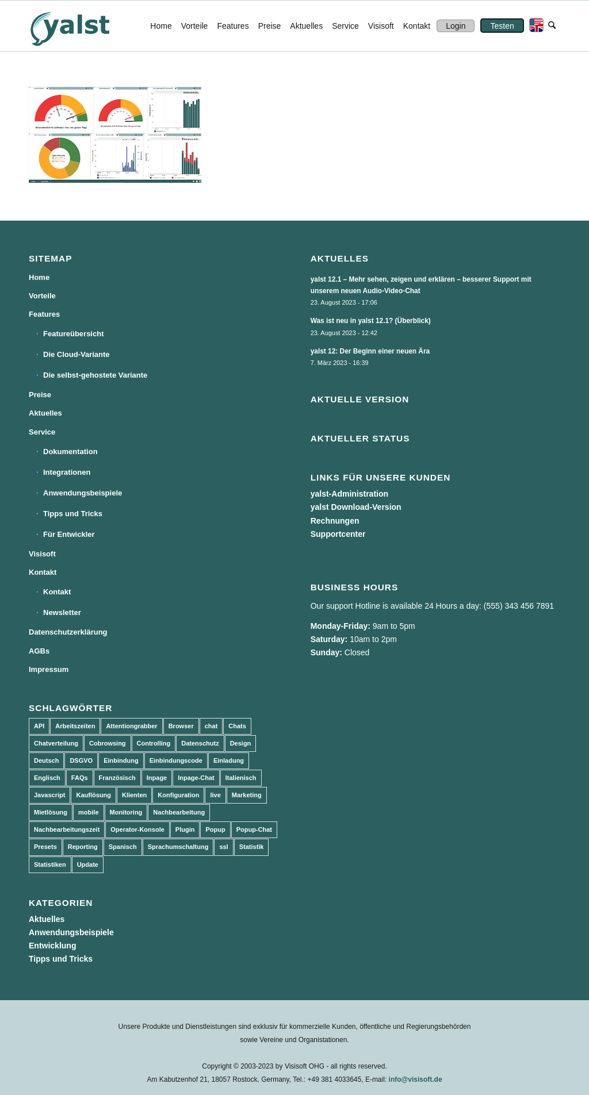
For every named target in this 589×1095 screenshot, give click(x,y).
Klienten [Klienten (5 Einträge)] (134, 795)
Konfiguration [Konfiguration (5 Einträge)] (178, 795)
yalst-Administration (349, 493)
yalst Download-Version (356, 507)
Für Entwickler (69, 534)
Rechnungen (335, 520)
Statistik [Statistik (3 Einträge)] (251, 846)
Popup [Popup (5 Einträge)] (215, 829)
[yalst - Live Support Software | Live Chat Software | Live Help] (84, 26)
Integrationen (66, 472)
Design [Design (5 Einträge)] (240, 743)
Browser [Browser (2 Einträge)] (181, 726)
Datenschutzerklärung (68, 632)
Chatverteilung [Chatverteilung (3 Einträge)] (56, 743)
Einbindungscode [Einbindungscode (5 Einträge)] (176, 760)
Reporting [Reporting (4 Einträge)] (83, 846)
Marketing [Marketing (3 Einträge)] (247, 795)
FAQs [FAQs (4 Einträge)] (79, 777)
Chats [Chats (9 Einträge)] (237, 726)
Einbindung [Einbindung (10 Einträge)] (121, 760)
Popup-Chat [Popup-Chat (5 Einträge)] (254, 829)
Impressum (48, 669)
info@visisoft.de (415, 1079)
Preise (40, 394)
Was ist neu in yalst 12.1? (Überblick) (371, 321)
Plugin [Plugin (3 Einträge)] (185, 829)
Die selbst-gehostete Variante (95, 375)
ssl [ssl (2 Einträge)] (223, 846)
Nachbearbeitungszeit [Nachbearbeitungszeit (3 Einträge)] (67, 829)
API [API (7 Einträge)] (39, 726)
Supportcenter (338, 534)
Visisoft (42, 554)
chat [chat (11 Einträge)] (211, 726)
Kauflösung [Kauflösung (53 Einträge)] (93, 795)
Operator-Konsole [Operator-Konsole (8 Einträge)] (137, 829)
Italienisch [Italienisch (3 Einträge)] (241, 777)
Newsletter (62, 612)
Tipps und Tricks (72, 513)
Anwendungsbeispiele (82, 493)
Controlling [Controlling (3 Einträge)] (154, 743)
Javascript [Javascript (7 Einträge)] (49, 795)
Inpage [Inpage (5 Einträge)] (157, 777)
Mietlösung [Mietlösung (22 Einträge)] (50, 812)
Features (44, 314)
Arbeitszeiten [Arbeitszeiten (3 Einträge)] (75, 726)
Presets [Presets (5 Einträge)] (45, 846)
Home (39, 277)
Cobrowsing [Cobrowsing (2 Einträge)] (107, 743)
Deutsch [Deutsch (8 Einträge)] (46, 760)
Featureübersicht (73, 333)
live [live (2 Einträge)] (215, 795)
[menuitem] (161, 26)
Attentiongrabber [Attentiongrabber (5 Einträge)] (131, 726)
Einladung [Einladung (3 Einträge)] (228, 760)
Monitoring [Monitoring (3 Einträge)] (126, 812)
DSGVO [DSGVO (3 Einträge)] (81, 760)
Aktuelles (45, 413)
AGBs (39, 651)
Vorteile (42, 295)
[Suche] (552, 26)
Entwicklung (52, 945)
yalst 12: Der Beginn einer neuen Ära (370, 351)
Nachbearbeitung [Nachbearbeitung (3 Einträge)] (179, 812)
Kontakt (42, 572)
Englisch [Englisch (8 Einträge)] (47, 777)
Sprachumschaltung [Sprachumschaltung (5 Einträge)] (178, 846)
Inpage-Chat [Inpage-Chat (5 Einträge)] (196, 777)
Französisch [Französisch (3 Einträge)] (117, 777)
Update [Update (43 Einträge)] (87, 864)
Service (42, 432)
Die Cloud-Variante (76, 354)
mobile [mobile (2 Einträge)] (88, 812)
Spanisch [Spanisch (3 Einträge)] (123, 846)
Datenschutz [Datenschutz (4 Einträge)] (200, 743)
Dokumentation (70, 451)
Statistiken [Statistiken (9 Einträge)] (50, 864)
